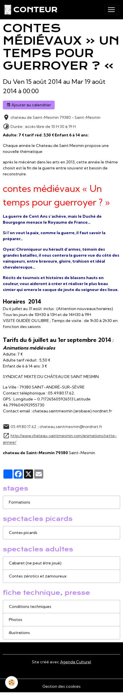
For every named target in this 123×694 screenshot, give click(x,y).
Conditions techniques (30, 606)
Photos (15, 619)
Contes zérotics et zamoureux (37, 576)
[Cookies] (11, 682)
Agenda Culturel (75, 661)
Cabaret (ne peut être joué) (35, 563)
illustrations (19, 632)
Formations (19, 502)
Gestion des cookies (61, 686)
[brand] (31, 10)
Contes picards (23, 532)
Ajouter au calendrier (29, 105)
